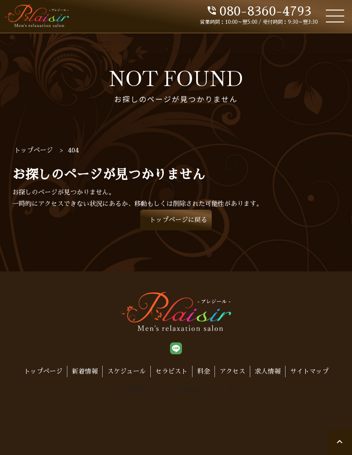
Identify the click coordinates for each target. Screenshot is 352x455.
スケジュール (126, 371)
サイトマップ (309, 371)
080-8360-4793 (258, 11)
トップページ (43, 371)
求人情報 (267, 371)
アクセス (232, 371)
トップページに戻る (178, 220)
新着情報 (85, 371)
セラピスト (171, 371)
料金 (203, 371)
